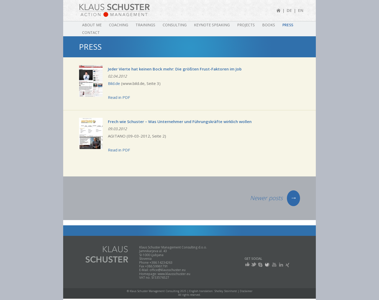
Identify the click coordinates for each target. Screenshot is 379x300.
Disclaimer (246, 291)
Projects (246, 24)
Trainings (145, 24)
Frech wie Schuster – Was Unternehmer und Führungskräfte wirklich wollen (180, 121)
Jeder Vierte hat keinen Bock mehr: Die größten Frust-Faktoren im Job (175, 69)
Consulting (175, 24)
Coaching (118, 24)
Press (287, 24)
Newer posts (275, 198)
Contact (91, 32)
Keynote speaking (212, 24)
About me (92, 24)
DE (289, 10)
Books (268, 24)
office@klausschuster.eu (167, 270)
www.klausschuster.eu (174, 274)
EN (300, 10)
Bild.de (114, 83)
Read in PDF (119, 97)
